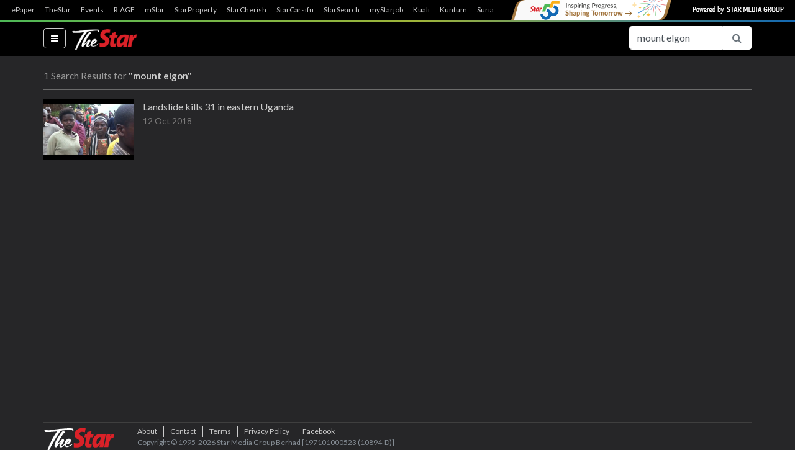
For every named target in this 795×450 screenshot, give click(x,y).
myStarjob (386, 10)
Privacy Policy (266, 431)
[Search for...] (675, 38)
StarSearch (342, 10)
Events (92, 10)
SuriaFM (491, 10)
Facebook (318, 431)
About (147, 431)
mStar (155, 10)
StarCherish (246, 10)
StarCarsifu (295, 10)
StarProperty (196, 10)
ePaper (23, 10)
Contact (183, 431)
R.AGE (124, 10)
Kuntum (453, 10)
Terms (220, 431)
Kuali (421, 10)
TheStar (58, 10)
